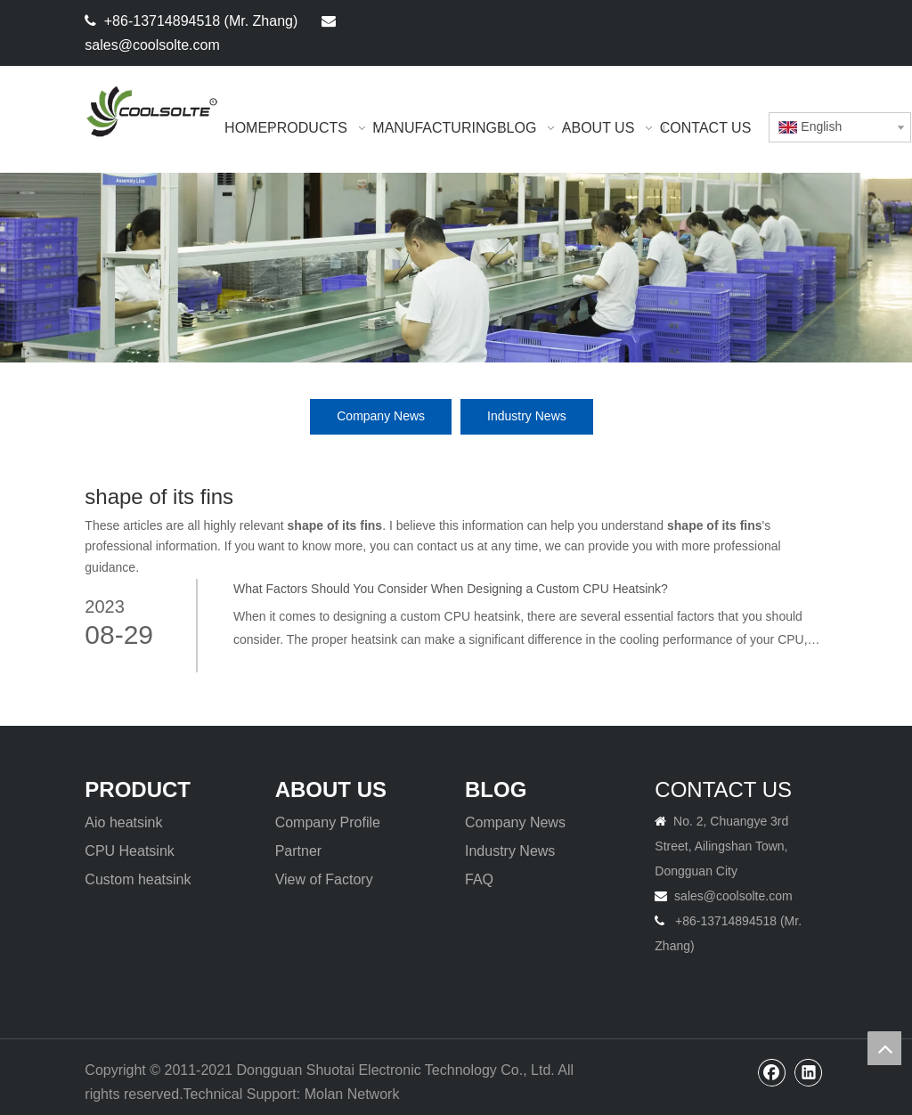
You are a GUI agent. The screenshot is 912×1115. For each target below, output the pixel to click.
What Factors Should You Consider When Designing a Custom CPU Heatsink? (450, 589)
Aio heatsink (123, 822)
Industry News (526, 416)
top (884, 1048)
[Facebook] (781, 20)
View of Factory (324, 879)
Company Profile (327, 822)
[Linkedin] (812, 20)
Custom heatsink (138, 879)
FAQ (479, 879)
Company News (381, 416)
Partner (298, 851)
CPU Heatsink (129, 851)
